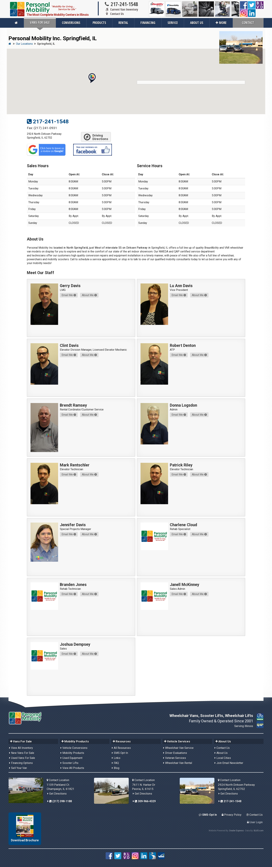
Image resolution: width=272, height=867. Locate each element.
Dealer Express (236, 830)
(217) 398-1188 (60, 801)
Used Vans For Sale (23, 758)
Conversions (71, 22)
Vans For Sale (40, 22)
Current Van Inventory (121, 9)
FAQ (116, 763)
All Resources (122, 748)
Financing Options (22, 763)
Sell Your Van (19, 768)
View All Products (73, 768)
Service (173, 22)
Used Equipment (72, 758)
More (221, 22)
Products (99, 22)
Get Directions (58, 793)
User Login (255, 822)
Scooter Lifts (70, 763)
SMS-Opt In (208, 814)
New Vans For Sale (22, 753)
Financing (148, 22)
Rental (123, 22)
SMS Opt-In (121, 753)
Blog (116, 768)
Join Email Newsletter (229, 763)
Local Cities (223, 758)
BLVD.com (259, 830)
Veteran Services (175, 758)
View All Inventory (22, 748)
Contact (248, 22)
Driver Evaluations (176, 753)
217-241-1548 (121, 4)
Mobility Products (73, 753)
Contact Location (58, 780)
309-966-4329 (145, 801)
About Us (196, 22)
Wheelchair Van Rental (178, 763)
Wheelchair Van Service (179, 748)
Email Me (69, 295)
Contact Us (114, 13)
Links (117, 758)
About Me (89, 295)
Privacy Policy (231, 814)
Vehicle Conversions (74, 748)
